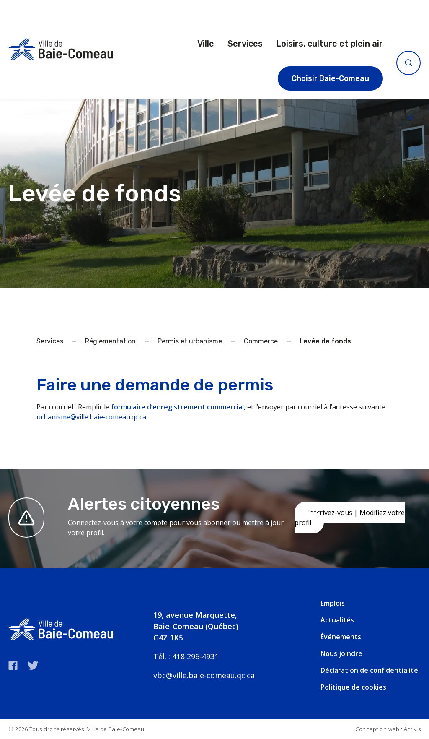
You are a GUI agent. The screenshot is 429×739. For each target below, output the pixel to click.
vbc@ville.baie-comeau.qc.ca (204, 675)
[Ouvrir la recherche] (408, 63)
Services (245, 44)
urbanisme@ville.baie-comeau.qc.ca (91, 417)
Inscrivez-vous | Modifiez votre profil (350, 517)
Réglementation (110, 341)
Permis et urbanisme (190, 341)
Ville (205, 44)
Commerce (261, 341)
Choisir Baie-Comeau (330, 78)
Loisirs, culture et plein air (329, 44)
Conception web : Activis (388, 729)
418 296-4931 (195, 656)
